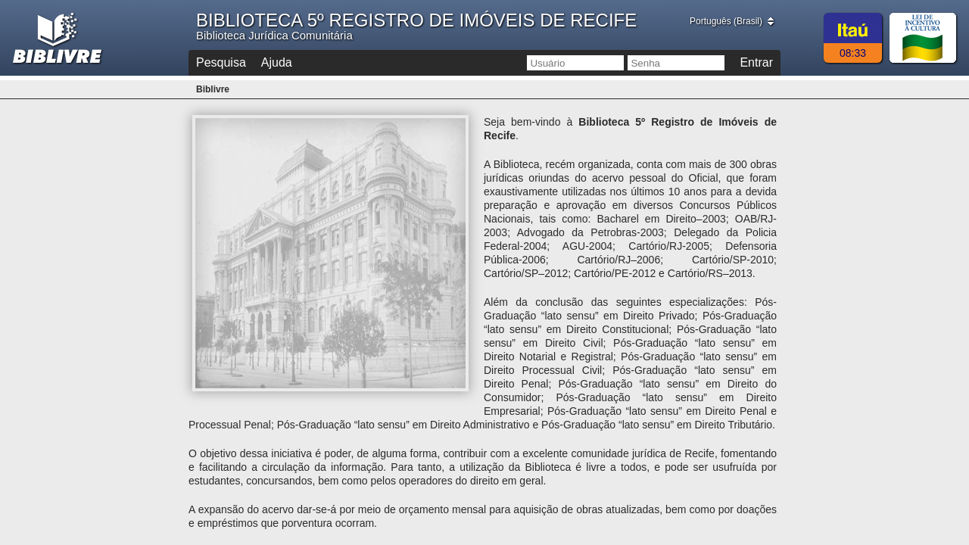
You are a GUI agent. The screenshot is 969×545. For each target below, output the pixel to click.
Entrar (756, 62)
